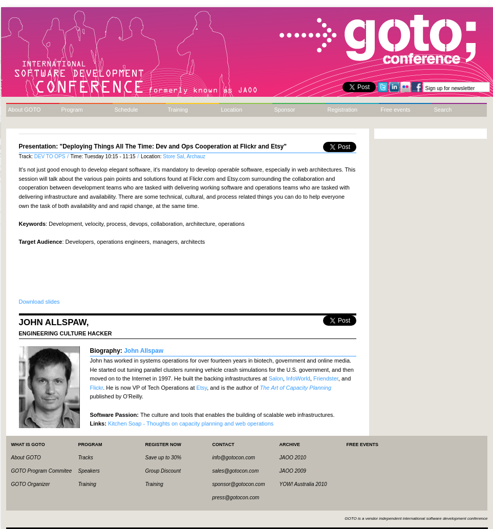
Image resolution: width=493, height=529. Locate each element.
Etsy (202, 388)
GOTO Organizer (30, 484)
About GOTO (24, 110)
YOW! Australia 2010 (303, 484)
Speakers (89, 471)
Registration (343, 110)
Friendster (325, 378)
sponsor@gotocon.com (238, 484)
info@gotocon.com (233, 457)
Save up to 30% (163, 457)
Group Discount (163, 471)
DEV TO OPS (50, 156)
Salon (276, 378)
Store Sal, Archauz (184, 156)
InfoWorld (298, 378)
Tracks (85, 457)
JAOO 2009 (293, 471)
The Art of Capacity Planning (296, 388)
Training (178, 110)
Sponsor (284, 110)
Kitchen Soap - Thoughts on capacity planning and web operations (190, 423)
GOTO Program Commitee (41, 471)
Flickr (96, 388)
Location (232, 110)
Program (72, 110)
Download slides (39, 302)
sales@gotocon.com (235, 471)
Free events (396, 110)
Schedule (126, 110)
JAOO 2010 (293, 457)
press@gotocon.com (236, 497)
